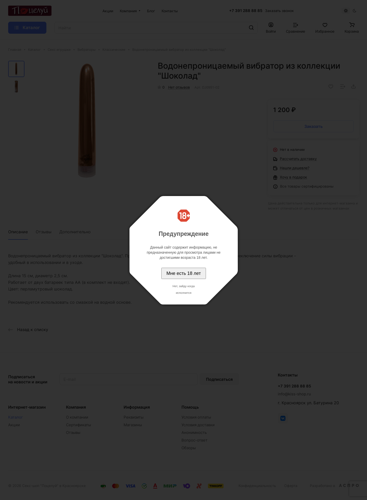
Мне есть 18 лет (183, 273)
